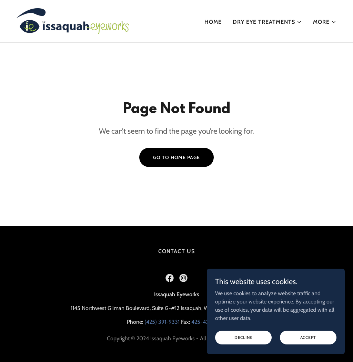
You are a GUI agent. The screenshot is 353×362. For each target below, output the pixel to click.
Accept (308, 346)
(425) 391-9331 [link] (162, 322)
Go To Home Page (176, 157)
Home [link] (213, 22)
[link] (73, 20)
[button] (267, 22)
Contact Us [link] (176, 251)
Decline (243, 346)
